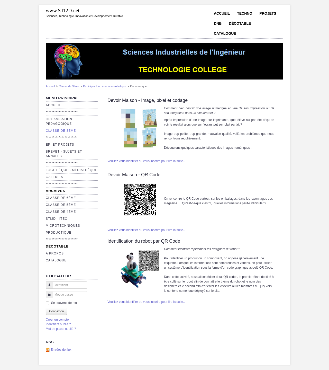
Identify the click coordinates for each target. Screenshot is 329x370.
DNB (218, 23)
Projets (267, 13)
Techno (244, 13)
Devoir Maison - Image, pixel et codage (147, 100)
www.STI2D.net (62, 10)
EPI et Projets (60, 144)
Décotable (240, 23)
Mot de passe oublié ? (61, 329)
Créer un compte (57, 319)
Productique (58, 232)
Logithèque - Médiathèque (71, 170)
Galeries (54, 177)
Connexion (56, 311)
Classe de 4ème (61, 212)
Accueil (222, 13)
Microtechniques (63, 225)
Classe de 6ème (61, 198)
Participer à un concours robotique (104, 86)
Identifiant (47, 287)
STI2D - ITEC (56, 219)
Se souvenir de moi (64, 303)
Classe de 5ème (61, 205)
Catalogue (225, 33)
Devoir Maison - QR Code (133, 174)
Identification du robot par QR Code (143, 241)
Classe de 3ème (69, 86)
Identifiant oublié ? (58, 324)
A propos (55, 253)
